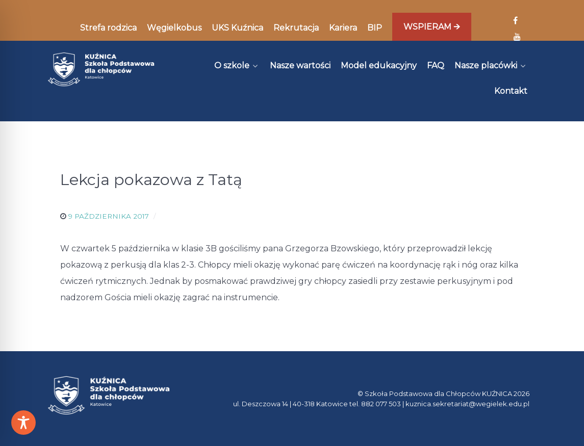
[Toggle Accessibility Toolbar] (23, 422)
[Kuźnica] (101, 69)
